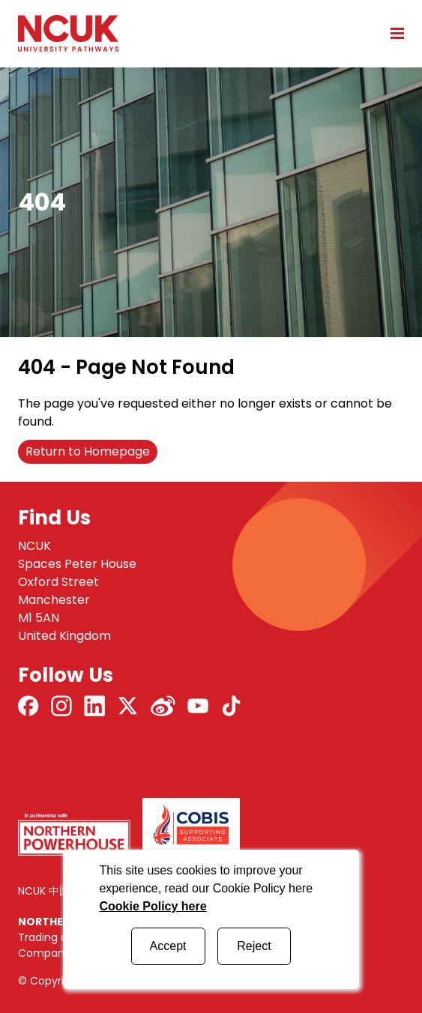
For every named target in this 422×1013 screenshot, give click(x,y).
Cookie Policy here (152, 906)
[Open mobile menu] (392, 33)
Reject (254, 946)
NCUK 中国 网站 (56, 890)
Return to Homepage (87, 451)
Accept (168, 946)
